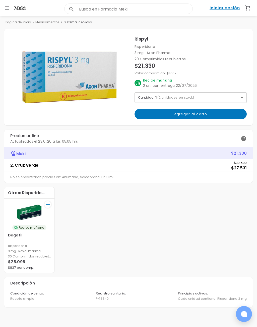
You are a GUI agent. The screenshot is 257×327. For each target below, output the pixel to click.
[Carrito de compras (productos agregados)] (248, 8)
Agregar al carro (191, 114)
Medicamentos (47, 22)
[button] (69, 77)
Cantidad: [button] (166, 97)
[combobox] (135, 9)
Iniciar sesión (225, 8)
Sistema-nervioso (78, 22)
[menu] (7, 8)
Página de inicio (18, 22)
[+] (47, 204)
